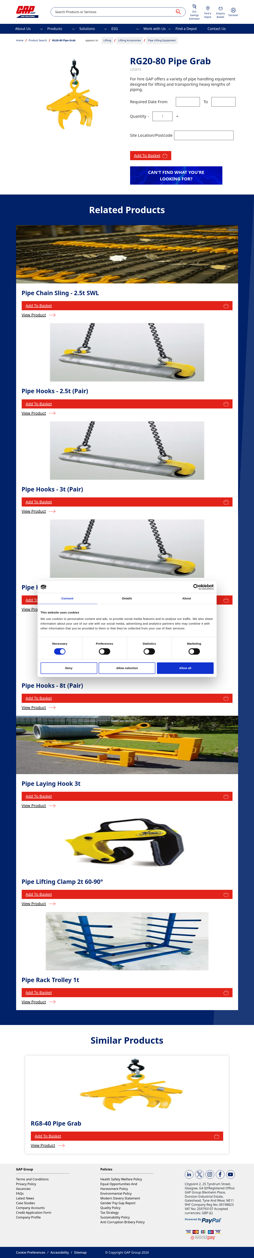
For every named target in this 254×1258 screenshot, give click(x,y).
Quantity (138, 116)
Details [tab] (127, 598)
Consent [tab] (67, 598)
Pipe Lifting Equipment (162, 40)
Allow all (185, 668)
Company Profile (28, 1217)
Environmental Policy (116, 1193)
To (205, 101)
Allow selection (127, 668)
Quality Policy (110, 1208)
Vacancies (23, 1189)
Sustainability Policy (115, 1217)
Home (19, 40)
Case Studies (25, 1203)
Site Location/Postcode (151, 135)
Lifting (107, 40)
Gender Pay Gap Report (118, 1203)
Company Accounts (30, 1208)
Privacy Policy (26, 1184)
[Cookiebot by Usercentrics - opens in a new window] (196, 587)
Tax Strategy (109, 1212)
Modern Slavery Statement (120, 1198)
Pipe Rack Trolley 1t (50, 980)
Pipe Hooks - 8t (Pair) (52, 685)
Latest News (25, 1198)
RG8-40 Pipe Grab (56, 1123)
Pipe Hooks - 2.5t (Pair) (55, 391)
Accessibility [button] (60, 1252)
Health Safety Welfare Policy (121, 1179)
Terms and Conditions (32, 1179)
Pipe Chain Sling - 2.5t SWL (60, 293)
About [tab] (186, 598)
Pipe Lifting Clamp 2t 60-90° (62, 881)
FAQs (20, 1193)
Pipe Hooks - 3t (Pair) (52, 489)
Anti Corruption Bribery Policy (122, 1222)
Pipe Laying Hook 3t (51, 783)
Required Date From (149, 101)
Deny (69, 668)
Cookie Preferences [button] (30, 1252)
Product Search (38, 40)
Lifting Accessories (129, 40)
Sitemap (80, 1252)
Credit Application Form (33, 1212)
